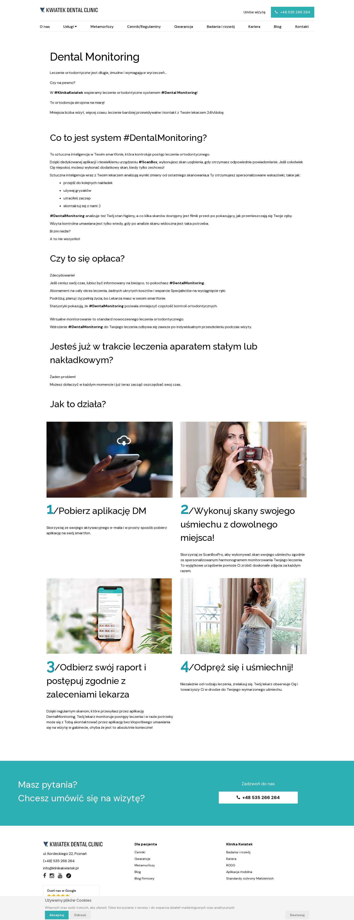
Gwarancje (142, 859)
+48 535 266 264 (292, 12)
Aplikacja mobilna (239, 872)
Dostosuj (297, 915)
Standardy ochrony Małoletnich (250, 879)
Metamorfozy (102, 26)
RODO (230, 866)
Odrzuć (80, 915)
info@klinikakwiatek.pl (61, 868)
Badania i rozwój (221, 26)
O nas (45, 26)
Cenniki (140, 853)
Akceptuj (56, 915)
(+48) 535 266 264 (59, 861)
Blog (278, 26)
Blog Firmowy (144, 879)
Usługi (70, 26)
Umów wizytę (255, 12)
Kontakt (302, 26)
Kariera (254, 26)
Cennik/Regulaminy (144, 26)
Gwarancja (183, 26)
